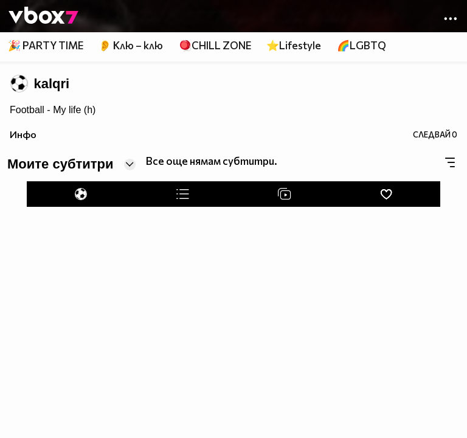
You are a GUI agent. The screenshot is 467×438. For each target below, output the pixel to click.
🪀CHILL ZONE (215, 45)
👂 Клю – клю (131, 45)
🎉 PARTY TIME (45, 45)
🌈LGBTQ (361, 45)
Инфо (23, 134)
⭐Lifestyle (293, 45)
